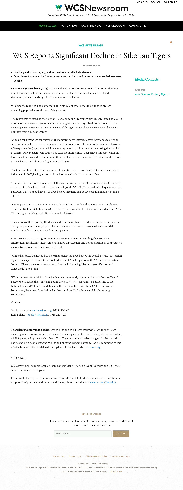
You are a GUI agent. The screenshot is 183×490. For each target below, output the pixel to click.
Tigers (164, 94)
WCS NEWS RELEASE (91, 45)
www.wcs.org (93, 347)
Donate (156, 2)
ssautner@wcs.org (42, 310)
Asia (137, 94)
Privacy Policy (75, 456)
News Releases (48, 25)
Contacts (135, 25)
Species (145, 94)
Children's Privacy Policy (96, 456)
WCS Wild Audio (115, 25)
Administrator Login (121, 456)
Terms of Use (58, 456)
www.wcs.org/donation (103, 382)
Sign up (121, 433)
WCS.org (142, 2)
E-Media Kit (170, 2)
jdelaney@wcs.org (38, 314)
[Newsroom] (91, 9)
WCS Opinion (69, 25)
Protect (155, 94)
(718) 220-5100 (115, 471)
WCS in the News (91, 25)
